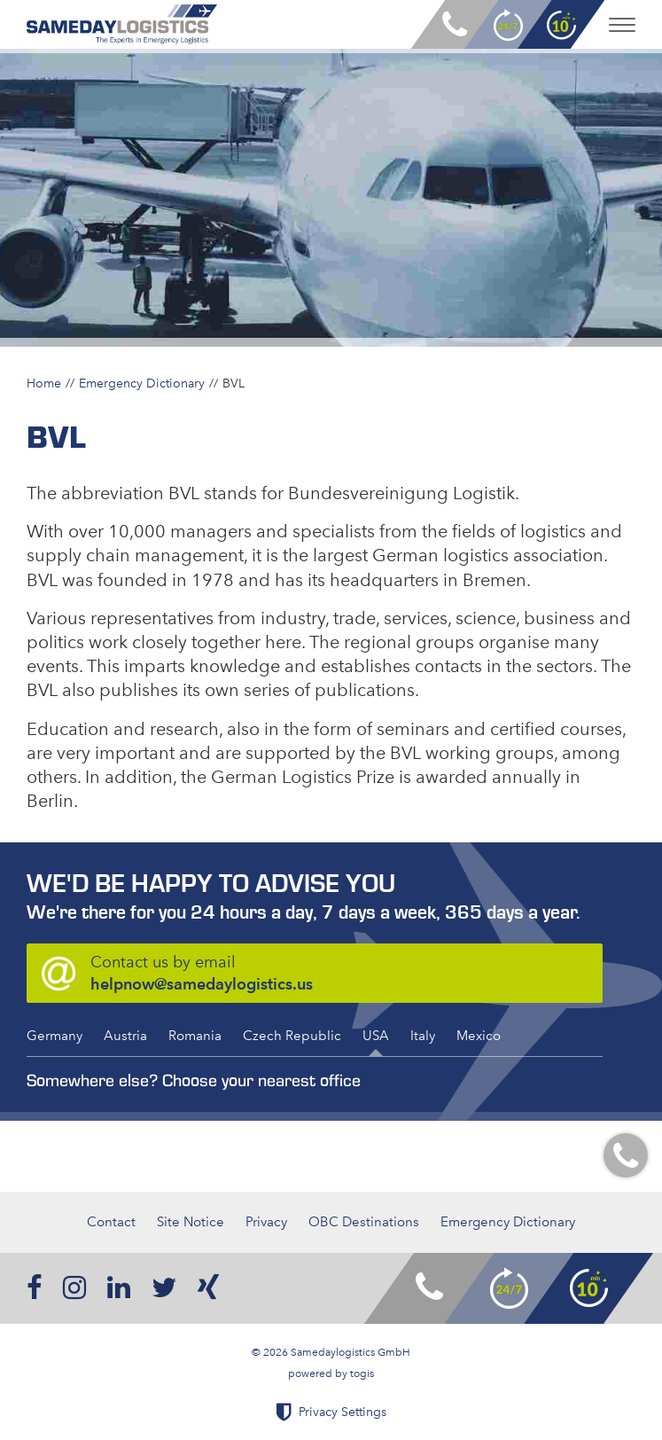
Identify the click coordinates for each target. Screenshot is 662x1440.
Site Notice (190, 1222)
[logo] (122, 24)
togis (362, 1373)
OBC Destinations (363, 1222)
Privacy (266, 1222)
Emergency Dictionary (142, 383)
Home (44, 383)
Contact (111, 1222)
